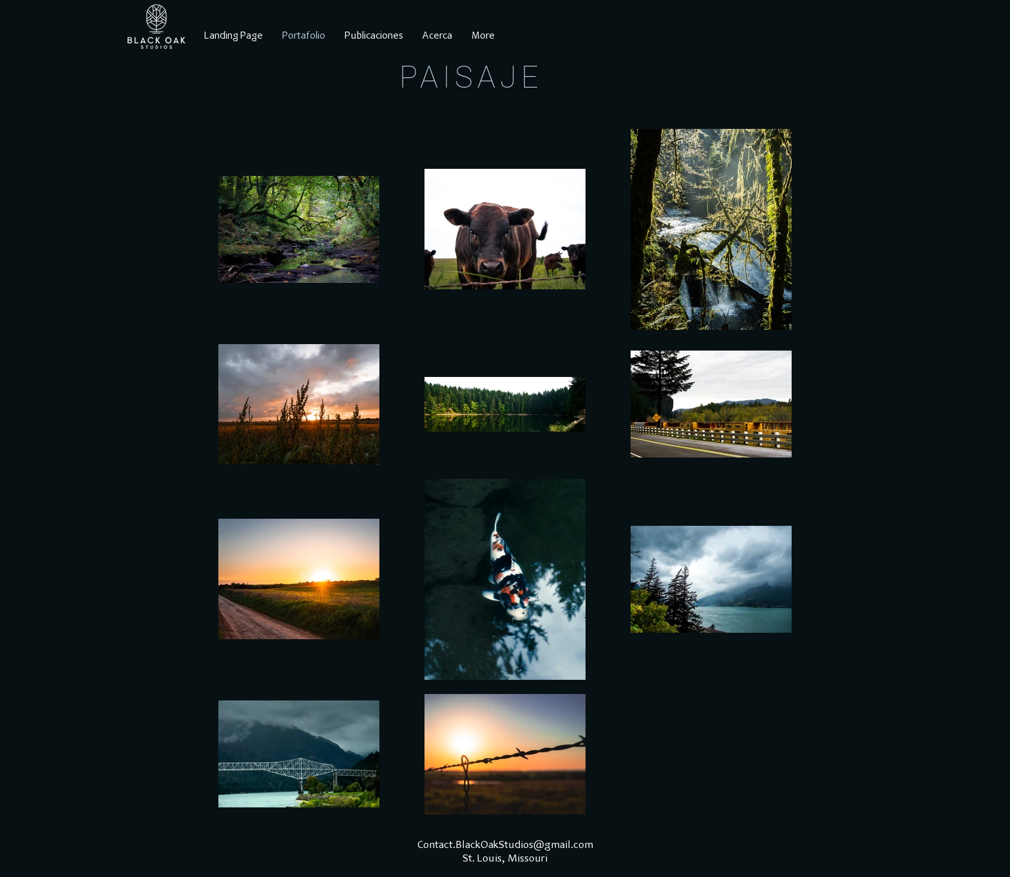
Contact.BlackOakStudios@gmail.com (505, 845)
